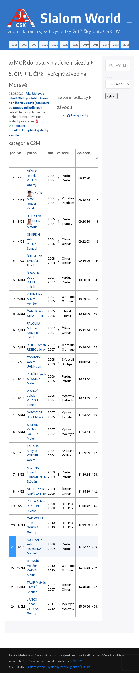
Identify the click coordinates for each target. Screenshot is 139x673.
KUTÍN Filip (34, 294)
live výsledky (77, 115)
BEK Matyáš (35, 417)
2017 (106, 44)
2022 (55, 44)
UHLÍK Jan (34, 366)
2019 (86, 44)
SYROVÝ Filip (35, 412)
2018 (96, 44)
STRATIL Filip (36, 316)
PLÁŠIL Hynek (36, 374)
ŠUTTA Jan (34, 256)
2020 (75, 44)
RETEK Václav (36, 349)
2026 (14, 44)
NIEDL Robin (35, 489)
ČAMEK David (36, 311)
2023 (45, 44)
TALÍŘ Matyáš (36, 582)
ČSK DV (77, 661)
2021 (65, 44)
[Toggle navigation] (129, 22)
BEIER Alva (34, 216)
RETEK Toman (36, 345)
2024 (35, 44)
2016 (116, 44)
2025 (25, 44)
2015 (126, 44)
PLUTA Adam (36, 501)
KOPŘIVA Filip (36, 493)
